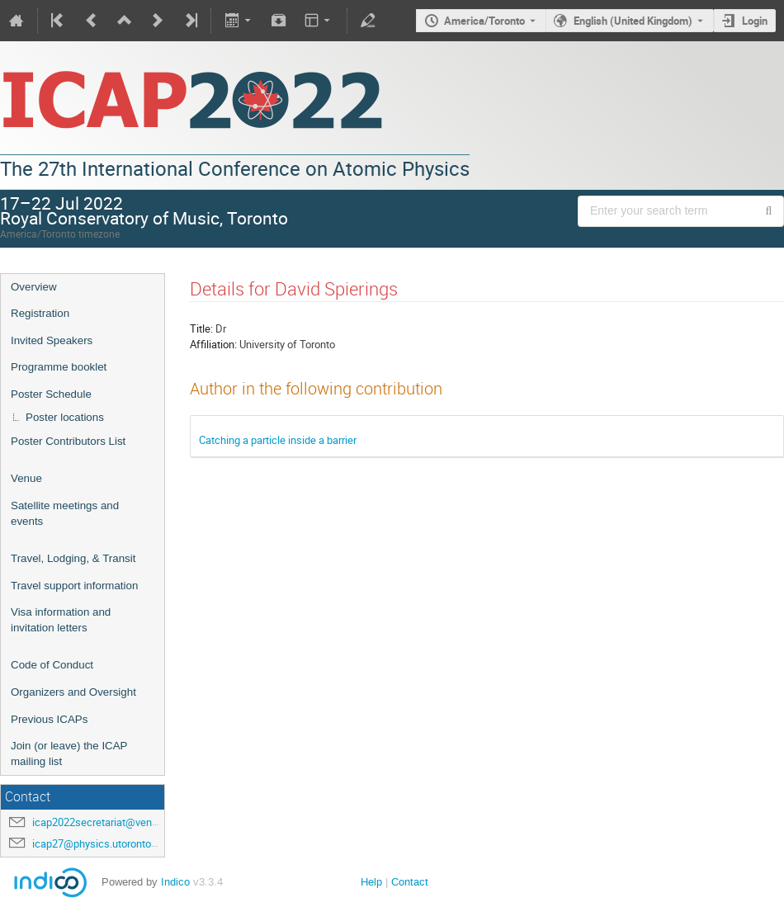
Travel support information (74, 585)
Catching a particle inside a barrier (278, 439)
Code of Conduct (52, 665)
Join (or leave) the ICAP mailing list (69, 753)
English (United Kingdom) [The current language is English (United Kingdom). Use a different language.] (633, 20)
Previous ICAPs (49, 719)
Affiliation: (213, 344)
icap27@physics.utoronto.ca (98, 843)
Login (754, 20)
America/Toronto (484, 20)
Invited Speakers (51, 340)
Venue (26, 478)
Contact (409, 882)
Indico (175, 882)
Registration (40, 313)
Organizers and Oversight (73, 692)
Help (371, 882)
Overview (34, 287)
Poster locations (65, 417)
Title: (201, 328)
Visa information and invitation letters (61, 620)
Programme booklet (58, 367)
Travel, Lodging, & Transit (73, 558)
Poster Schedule (51, 394)
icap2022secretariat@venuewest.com (121, 822)
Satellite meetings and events (65, 513)
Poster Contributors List (68, 441)
